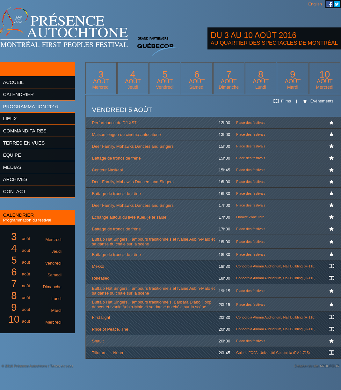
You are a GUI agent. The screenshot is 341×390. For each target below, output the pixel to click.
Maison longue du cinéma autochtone (126, 134)
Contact (14, 191)
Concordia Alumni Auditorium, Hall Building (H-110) (276, 266)
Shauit (98, 341)
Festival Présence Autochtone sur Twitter (337, 4)
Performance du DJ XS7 (114, 122)
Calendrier (18, 94)
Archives (15, 179)
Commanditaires (24, 130)
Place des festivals (250, 122)
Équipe (12, 155)
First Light (101, 317)
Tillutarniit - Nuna (107, 352)
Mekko (98, 266)
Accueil (13, 82)
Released (101, 278)
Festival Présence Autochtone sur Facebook (329, 4)
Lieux (10, 118)
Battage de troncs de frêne (116, 158)
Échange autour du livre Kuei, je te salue (129, 217)
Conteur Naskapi (107, 170)
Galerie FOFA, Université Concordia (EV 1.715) (273, 353)
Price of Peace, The (110, 329)
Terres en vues (24, 143)
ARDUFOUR (329, 366)
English (315, 4)
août (34, 237)
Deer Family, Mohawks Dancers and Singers (133, 146)
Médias (12, 167)
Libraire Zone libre (250, 217)
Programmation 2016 (30, 106)
